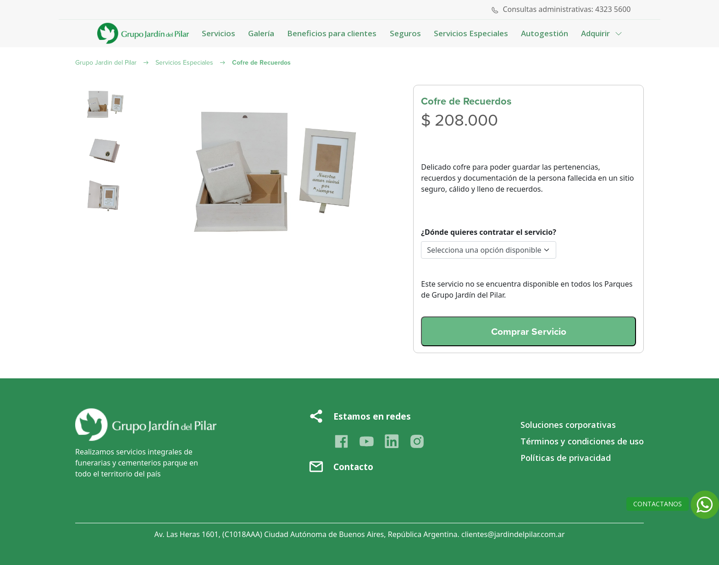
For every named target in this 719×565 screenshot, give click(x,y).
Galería (261, 33)
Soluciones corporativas (568, 424)
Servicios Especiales (471, 33)
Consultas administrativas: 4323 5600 (567, 9)
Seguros (405, 33)
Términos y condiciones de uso (582, 441)
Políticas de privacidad (565, 457)
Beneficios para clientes (331, 33)
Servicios (218, 33)
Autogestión (544, 33)
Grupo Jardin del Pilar (106, 62)
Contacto (353, 467)
